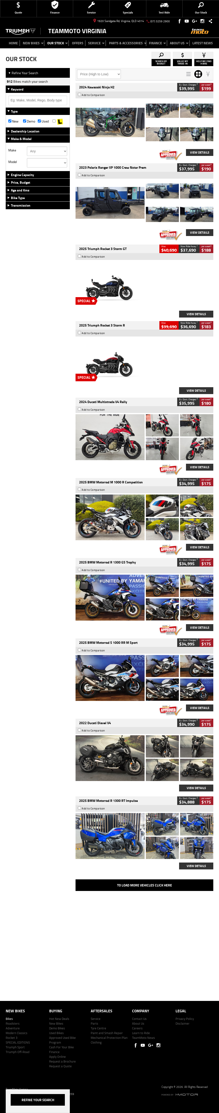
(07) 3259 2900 (160, 21)
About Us (179, 43)
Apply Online (57, 1056)
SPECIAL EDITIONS (18, 1042)
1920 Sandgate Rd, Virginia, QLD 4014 (118, 21)
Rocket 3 (11, 1037)
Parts (94, 1023)
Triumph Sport (15, 1047)
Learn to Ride (141, 1033)
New (13, 121)
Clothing (96, 1042)
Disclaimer (183, 1023)
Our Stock (57, 43)
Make (12, 150)
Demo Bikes (57, 1028)
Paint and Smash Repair (107, 1033)
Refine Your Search (23, 72)
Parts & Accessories (128, 43)
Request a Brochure (62, 1061)
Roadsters (12, 1023)
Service (96, 43)
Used (43, 121)
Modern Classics (16, 1033)
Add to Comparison (93, 95)
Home (13, 43)
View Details (199, 152)
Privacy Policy (185, 1018)
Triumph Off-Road (17, 1051)
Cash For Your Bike (61, 1047)
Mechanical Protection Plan (109, 1037)
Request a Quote (60, 1066)
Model (12, 162)
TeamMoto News (143, 1037)
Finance (157, 43)
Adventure (13, 1028)
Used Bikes (56, 1033)
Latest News (202, 43)
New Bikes (33, 43)
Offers (77, 43)
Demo (29, 121)
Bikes (9, 1018)
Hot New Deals (59, 1018)
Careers (137, 1028)
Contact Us (139, 1018)
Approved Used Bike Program (62, 1040)
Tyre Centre (98, 1028)
